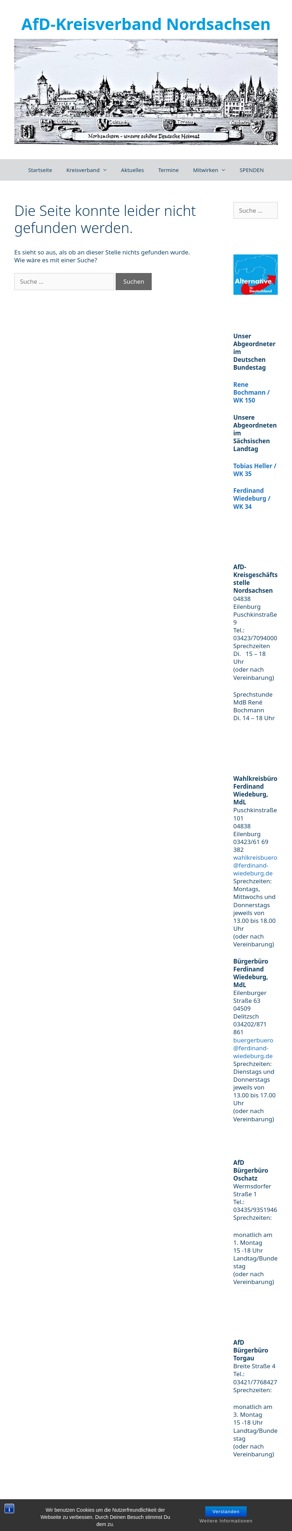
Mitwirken (213, 170)
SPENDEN (252, 169)
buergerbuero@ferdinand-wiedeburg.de (253, 1048)
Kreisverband (90, 170)
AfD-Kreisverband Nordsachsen (146, 24)
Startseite (40, 169)
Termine (168, 169)
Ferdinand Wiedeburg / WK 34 (252, 498)
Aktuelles (132, 169)
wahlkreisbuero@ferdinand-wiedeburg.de (255, 865)
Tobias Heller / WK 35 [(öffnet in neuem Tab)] (255, 470)
